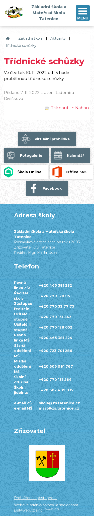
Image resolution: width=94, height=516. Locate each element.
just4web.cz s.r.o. (28, 510)
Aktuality (58, 38)
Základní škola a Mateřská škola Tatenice (7, 38)
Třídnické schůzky (20, 45)
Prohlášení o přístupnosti (35, 498)
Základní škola (30, 38)
